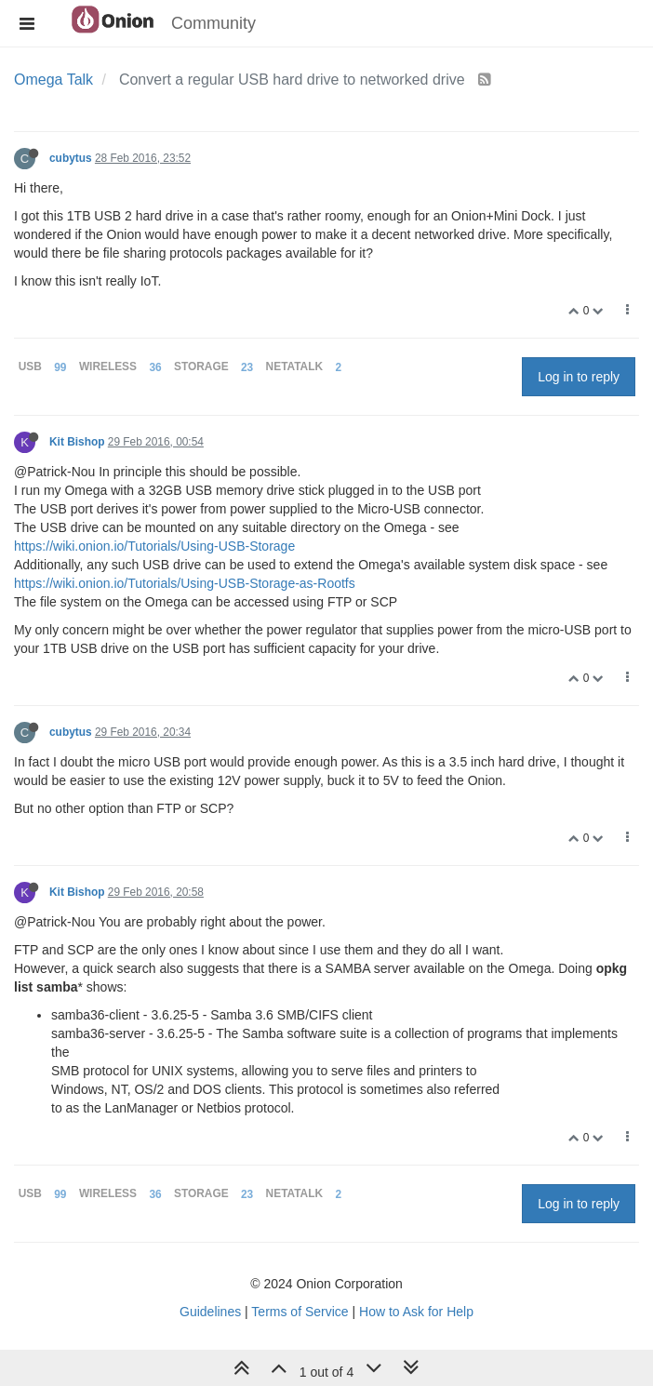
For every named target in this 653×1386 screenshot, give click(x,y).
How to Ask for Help (416, 1311)
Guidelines (210, 1311)
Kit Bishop (76, 441)
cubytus (70, 158)
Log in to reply (579, 376)
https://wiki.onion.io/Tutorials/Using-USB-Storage (154, 546)
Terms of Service (299, 1311)
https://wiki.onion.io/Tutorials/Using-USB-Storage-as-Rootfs (184, 583)
